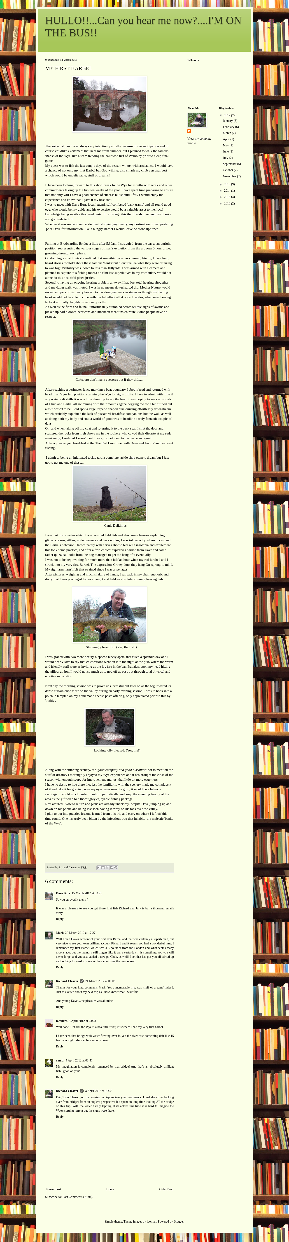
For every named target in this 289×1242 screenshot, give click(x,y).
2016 (227, 203)
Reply (59, 919)
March (227, 133)
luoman (151, 1221)
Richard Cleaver (67, 981)
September (230, 164)
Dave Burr (63, 893)
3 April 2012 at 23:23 (82, 1021)
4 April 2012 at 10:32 (98, 1091)
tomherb (62, 1021)
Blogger (179, 1221)
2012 (227, 115)
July (226, 158)
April (226, 139)
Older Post (166, 1189)
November (230, 176)
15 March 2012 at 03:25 (87, 893)
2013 (227, 184)
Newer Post (53, 1189)
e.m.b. (60, 1060)
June (226, 151)
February (229, 127)
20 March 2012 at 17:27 (80, 932)
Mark (60, 932)
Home (110, 1189)
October (228, 170)
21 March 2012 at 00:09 (100, 981)
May (226, 145)
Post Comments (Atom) (78, 1197)
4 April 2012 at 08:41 (79, 1060)
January (228, 120)
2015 (227, 197)
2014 (227, 190)
